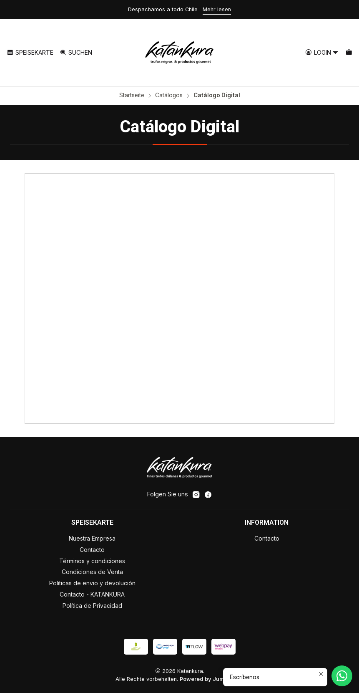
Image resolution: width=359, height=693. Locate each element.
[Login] (322, 53)
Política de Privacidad (92, 605)
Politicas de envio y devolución (92, 583)
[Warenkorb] (349, 53)
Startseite (131, 96)
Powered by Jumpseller (211, 679)
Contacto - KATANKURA (92, 594)
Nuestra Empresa (92, 538)
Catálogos (169, 96)
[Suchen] (75, 53)
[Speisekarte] (30, 53)
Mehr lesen (217, 9)
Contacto (92, 549)
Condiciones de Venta (92, 571)
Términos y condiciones (92, 560)
